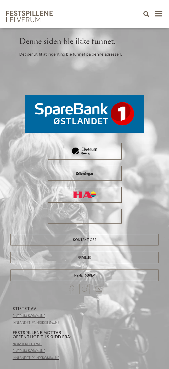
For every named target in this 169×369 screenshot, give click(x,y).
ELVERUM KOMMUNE (29, 316)
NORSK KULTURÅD (27, 344)
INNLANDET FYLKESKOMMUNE (36, 323)
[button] (158, 14)
